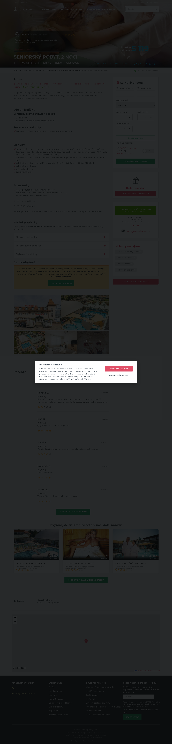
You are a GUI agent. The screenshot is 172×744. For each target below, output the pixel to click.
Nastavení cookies (118, 375)
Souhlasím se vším (119, 369)
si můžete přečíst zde (81, 379)
